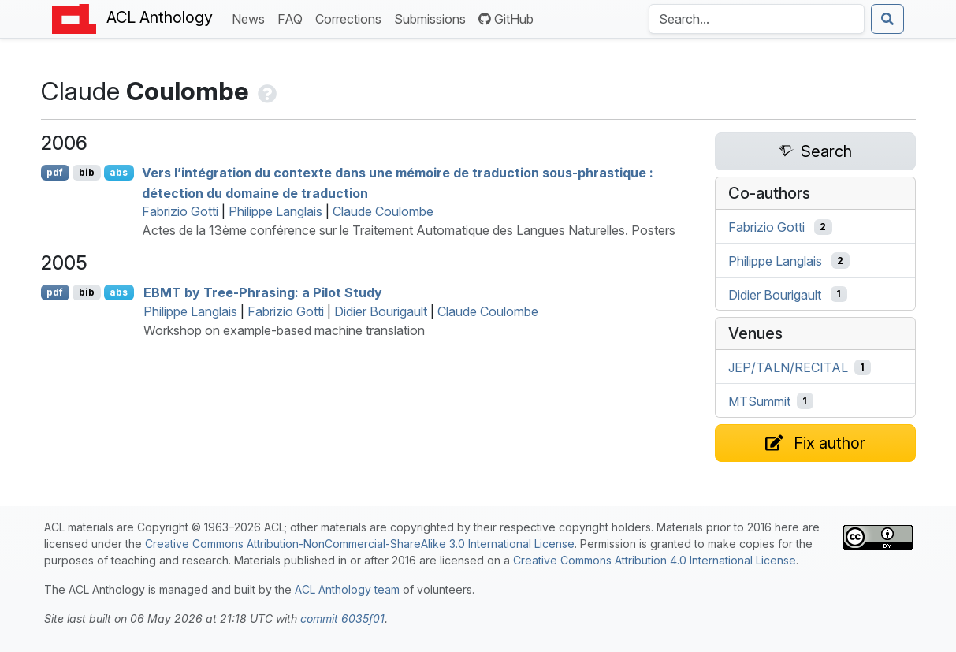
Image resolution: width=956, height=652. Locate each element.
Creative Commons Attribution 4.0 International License (654, 560)
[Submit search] (887, 19)
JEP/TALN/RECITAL (788, 367)
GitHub (506, 19)
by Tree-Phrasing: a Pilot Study (262, 292)
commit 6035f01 (342, 618)
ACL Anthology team (347, 589)
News (251, 18)
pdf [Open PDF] (54, 172)
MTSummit (759, 401)
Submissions (433, 18)
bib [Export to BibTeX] (87, 172)
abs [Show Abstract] (119, 172)
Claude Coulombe (383, 211)
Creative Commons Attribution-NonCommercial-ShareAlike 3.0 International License (360, 543)
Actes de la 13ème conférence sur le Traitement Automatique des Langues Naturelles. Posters (408, 230)
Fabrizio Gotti (180, 211)
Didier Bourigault (380, 311)
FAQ (293, 18)
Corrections (351, 18)
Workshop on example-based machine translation (284, 330)
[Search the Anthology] (757, 19)
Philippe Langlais (275, 211)
